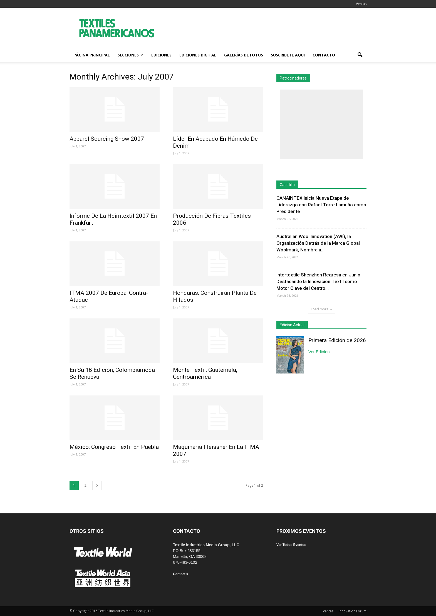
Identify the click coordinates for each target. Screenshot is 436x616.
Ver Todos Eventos (291, 545)
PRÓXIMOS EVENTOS (301, 531)
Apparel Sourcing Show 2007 (107, 138)
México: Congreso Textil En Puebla (114, 447)
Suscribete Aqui (288, 55)
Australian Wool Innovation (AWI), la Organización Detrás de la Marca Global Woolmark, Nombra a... (318, 243)
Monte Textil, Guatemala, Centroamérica (205, 373)
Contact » (180, 574)
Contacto (324, 55)
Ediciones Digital (197, 55)
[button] (359, 55)
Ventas (361, 3)
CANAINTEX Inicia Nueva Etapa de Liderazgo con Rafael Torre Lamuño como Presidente (321, 204)
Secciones (130, 55)
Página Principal (91, 55)
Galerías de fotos (243, 55)
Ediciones (161, 55)
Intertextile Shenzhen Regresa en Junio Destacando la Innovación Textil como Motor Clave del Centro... (318, 281)
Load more (321, 309)
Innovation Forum (352, 611)
